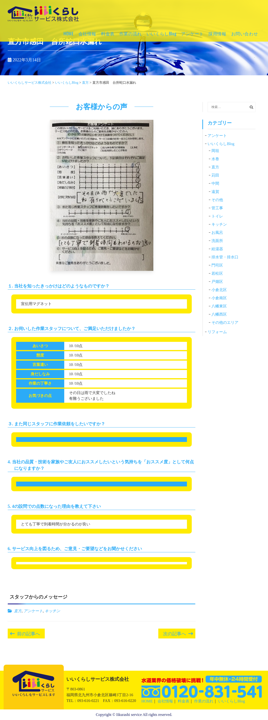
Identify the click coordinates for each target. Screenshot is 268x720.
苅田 (215, 175)
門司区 (217, 265)
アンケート (192, 33)
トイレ (217, 216)
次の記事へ (174, 633)
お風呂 (217, 232)
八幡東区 (219, 306)
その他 (217, 200)
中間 (215, 183)
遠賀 (215, 192)
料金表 (108, 33)
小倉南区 (219, 298)
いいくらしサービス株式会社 (43, 20)
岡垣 (215, 151)
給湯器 (217, 249)
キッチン (52, 611)
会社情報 (87, 33)
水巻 (215, 159)
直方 (18, 611)
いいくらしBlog (161, 33)
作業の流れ (130, 33)
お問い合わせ (244, 33)
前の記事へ (28, 633)
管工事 (217, 208)
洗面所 (217, 241)
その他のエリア (224, 322)
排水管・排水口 (224, 257)
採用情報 (217, 33)
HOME (68, 33)
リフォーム (217, 332)
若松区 (217, 273)
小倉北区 (219, 290)
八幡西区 (219, 314)
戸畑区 (217, 282)
